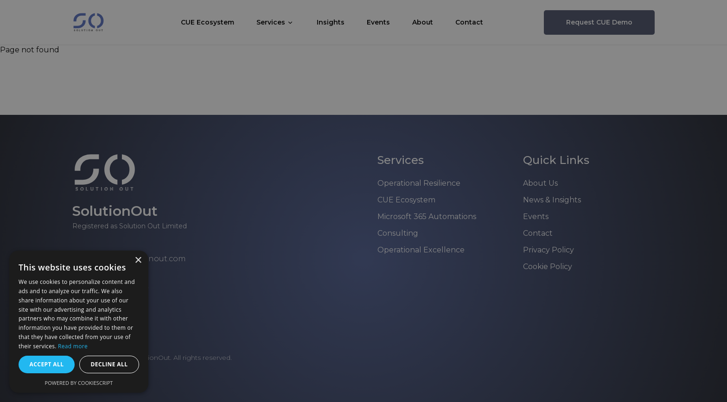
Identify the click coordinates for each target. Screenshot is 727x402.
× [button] (137, 260)
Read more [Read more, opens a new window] (73, 346)
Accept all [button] (47, 364)
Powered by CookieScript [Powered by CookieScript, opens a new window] (79, 382)
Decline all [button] (109, 364)
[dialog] (363, 201)
